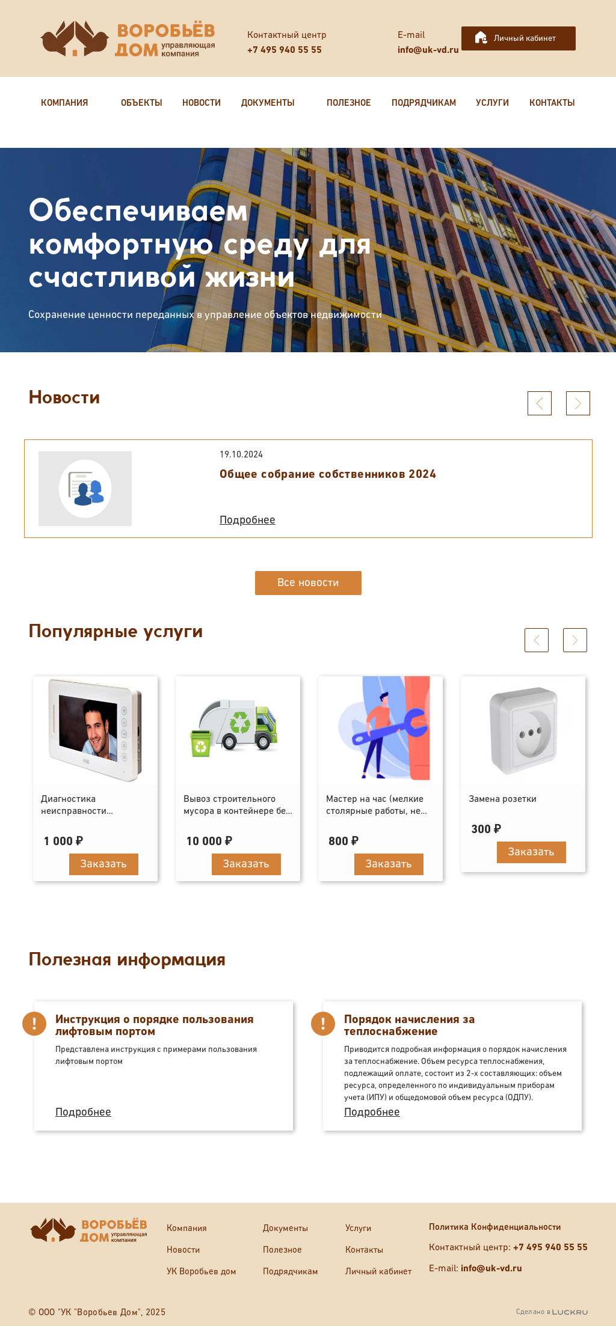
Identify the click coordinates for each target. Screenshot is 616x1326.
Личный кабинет (525, 38)
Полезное (282, 1249)
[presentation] (540, 403)
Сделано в (552, 1312)
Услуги (358, 1228)
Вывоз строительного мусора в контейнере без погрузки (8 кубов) (237, 811)
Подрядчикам (290, 1271)
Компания (187, 1228)
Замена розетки (503, 799)
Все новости (308, 582)
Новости (183, 1249)
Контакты (364, 1249)
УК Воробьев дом (201, 1271)
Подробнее (248, 520)
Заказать (103, 864)
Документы (285, 1228)
